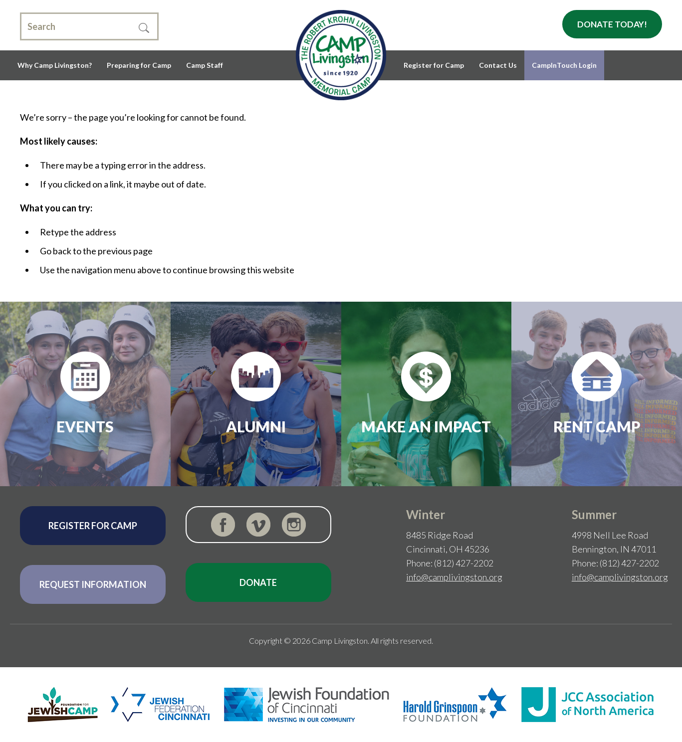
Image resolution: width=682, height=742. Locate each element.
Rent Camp (597, 426)
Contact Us (498, 65)
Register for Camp (434, 65)
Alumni (256, 426)
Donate (258, 582)
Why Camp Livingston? (54, 65)
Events (85, 426)
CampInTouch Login (564, 65)
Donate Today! (612, 24)
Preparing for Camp (139, 65)
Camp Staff (204, 65)
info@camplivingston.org (454, 576)
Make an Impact (426, 426)
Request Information (92, 584)
